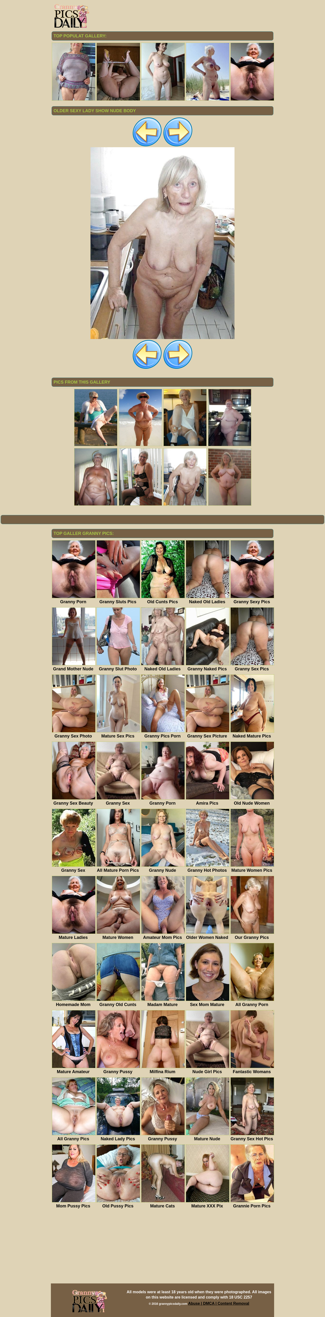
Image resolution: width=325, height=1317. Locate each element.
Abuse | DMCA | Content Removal (218, 1303)
